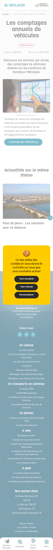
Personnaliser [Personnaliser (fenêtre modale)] (26, 295)
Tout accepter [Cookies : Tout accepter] (26, 279)
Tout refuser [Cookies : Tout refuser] (26, 287)
